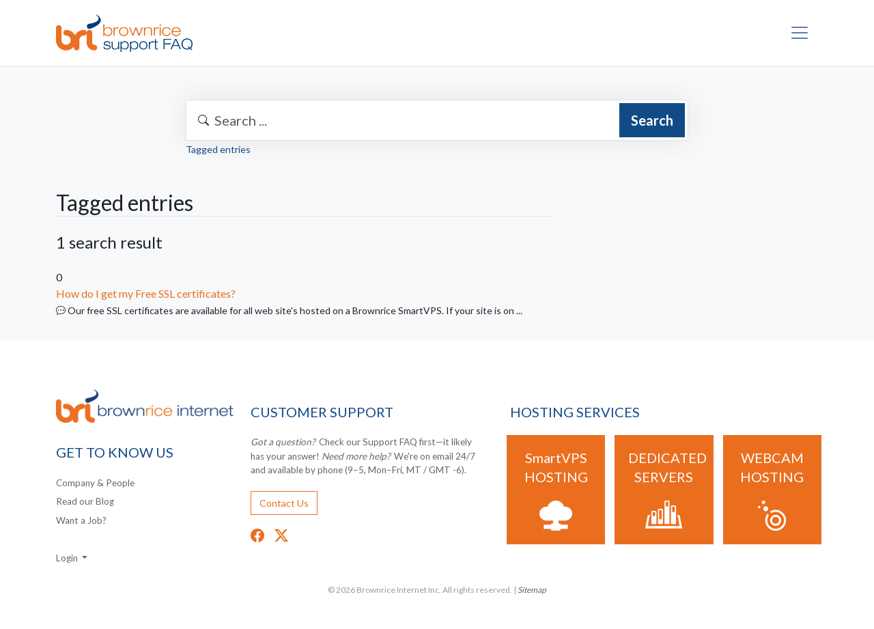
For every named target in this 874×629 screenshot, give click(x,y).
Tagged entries (218, 149)
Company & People (95, 482)
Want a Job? (81, 520)
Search (652, 120)
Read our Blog (85, 501)
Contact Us (284, 503)
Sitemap (532, 590)
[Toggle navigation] (799, 33)
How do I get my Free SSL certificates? (146, 293)
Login (68, 558)
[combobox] (437, 120)
